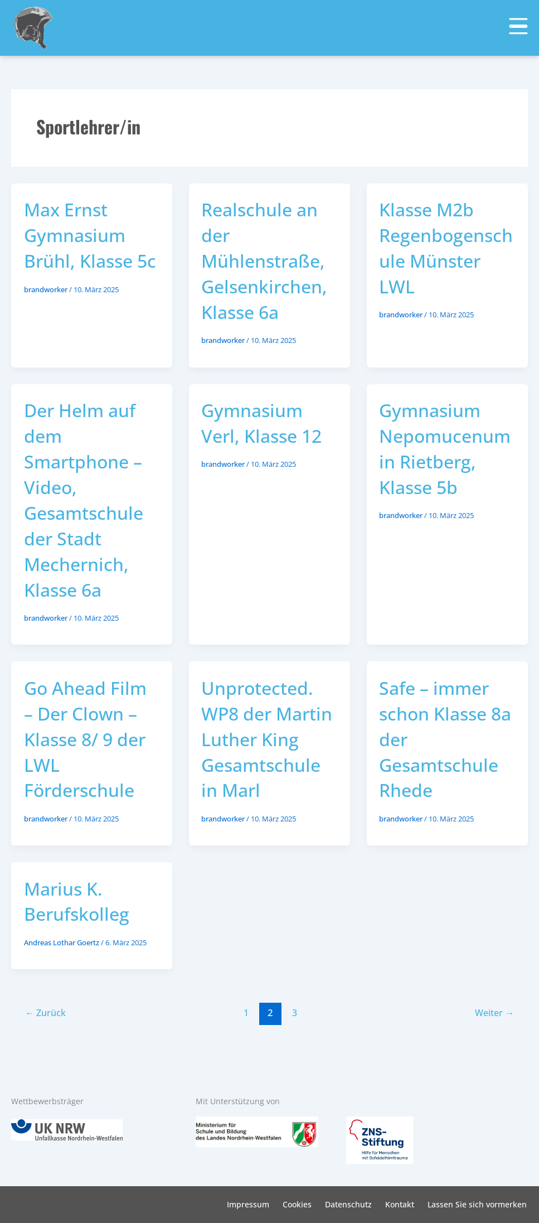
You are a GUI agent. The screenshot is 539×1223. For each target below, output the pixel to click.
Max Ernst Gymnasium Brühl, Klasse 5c (81, 247)
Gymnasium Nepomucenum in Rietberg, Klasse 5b (441, 449)
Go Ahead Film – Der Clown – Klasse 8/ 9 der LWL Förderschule (89, 740)
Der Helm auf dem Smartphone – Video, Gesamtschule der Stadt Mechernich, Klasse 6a (87, 500)
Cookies (297, 1204)
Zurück (47, 1040)
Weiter (492, 1040)
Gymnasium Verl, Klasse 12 (264, 423)
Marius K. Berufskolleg (79, 928)
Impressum (248, 1204)
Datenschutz (348, 1204)
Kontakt (399, 1204)
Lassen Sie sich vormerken (477, 1204)
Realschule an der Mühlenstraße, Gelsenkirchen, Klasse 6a (267, 260)
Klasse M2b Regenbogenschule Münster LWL (444, 247)
